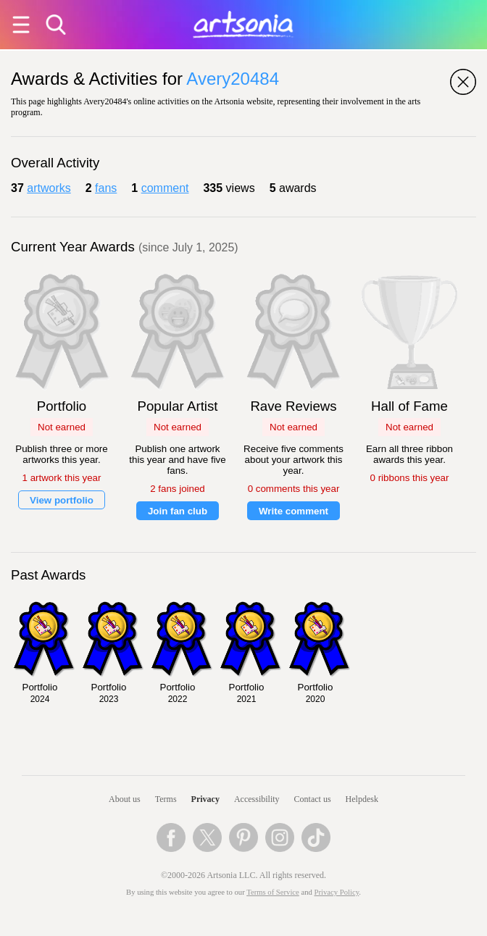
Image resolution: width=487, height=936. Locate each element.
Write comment (293, 511)
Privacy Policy (337, 892)
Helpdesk (362, 799)
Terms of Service (272, 892)
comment (165, 188)
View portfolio (61, 500)
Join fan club (177, 511)
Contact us (312, 799)
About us (125, 799)
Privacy (205, 799)
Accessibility (257, 799)
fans (106, 188)
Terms (166, 799)
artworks (48, 188)
